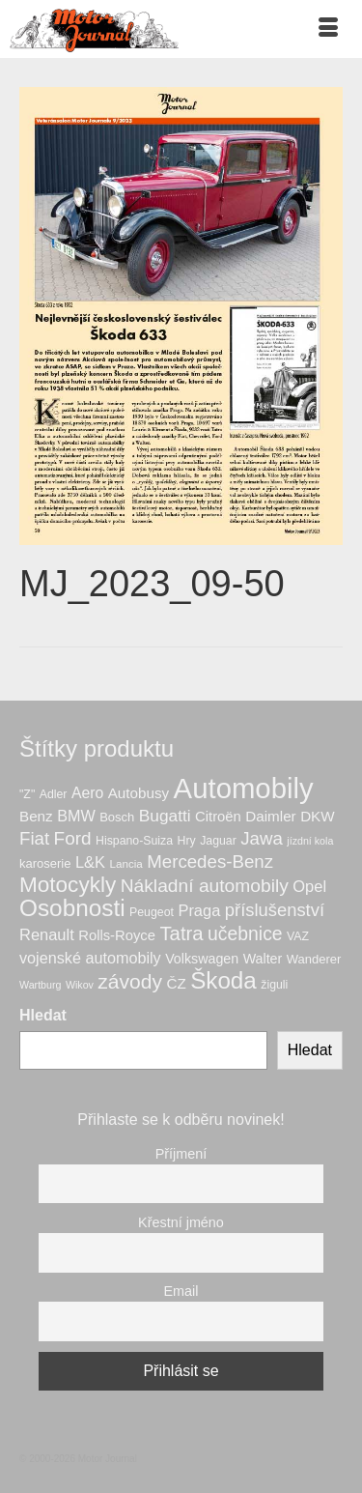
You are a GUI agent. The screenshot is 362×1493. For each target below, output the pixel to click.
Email (181, 1291)
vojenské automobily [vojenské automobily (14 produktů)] (90, 957)
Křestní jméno (181, 1222)
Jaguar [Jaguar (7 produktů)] (218, 840)
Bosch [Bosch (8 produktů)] (116, 817)
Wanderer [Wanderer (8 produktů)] (314, 959)
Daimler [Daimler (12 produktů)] (270, 816)
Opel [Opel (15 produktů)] (309, 886)
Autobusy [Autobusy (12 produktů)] (138, 793)
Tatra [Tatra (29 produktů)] (181, 933)
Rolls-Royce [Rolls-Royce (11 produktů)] (116, 935)
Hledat (43, 1015)
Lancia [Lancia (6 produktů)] (126, 863)
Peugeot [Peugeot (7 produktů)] (151, 912)
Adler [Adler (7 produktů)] (54, 794)
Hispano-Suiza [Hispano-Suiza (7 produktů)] (134, 840)
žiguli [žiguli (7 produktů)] (274, 984)
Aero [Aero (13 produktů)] (87, 793)
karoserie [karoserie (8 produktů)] (44, 863)
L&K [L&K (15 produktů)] (90, 862)
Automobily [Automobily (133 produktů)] (244, 788)
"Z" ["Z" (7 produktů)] (27, 794)
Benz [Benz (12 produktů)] (36, 816)
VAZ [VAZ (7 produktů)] (298, 936)
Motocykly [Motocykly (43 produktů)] (67, 885)
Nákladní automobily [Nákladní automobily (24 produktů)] (205, 886)
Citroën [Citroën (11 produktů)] (218, 816)
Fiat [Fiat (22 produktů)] (34, 838)
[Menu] (328, 29)
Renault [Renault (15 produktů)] (46, 934)
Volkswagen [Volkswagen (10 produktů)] (201, 958)
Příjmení (181, 1154)
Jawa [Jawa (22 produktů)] (261, 838)
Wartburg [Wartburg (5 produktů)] (40, 985)
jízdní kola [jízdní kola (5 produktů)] (310, 841)
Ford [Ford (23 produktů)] (73, 838)
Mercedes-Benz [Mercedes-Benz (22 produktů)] (210, 861)
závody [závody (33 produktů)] (129, 981)
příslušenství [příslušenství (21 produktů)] (274, 910)
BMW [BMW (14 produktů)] (76, 815)
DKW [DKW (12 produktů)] (317, 816)
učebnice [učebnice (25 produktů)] (245, 933)
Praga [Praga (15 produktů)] (199, 910)
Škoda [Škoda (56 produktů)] (223, 980)
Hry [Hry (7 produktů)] (187, 840)
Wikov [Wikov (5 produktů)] (80, 985)
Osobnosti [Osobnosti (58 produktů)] (72, 908)
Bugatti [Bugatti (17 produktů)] (165, 815)
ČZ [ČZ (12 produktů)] (175, 983)
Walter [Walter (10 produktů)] (263, 958)
